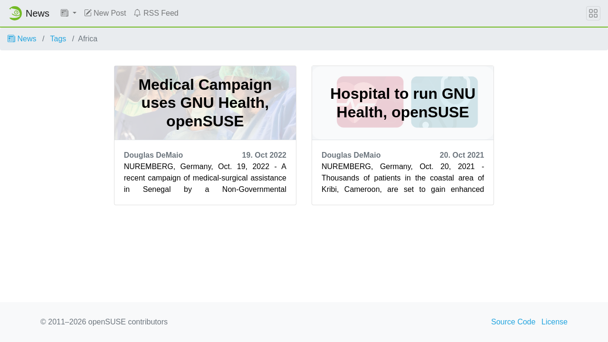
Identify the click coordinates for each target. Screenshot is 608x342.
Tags (58, 39)
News (22, 39)
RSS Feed (155, 13)
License (555, 322)
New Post (105, 13)
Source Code (513, 322)
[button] (68, 13)
